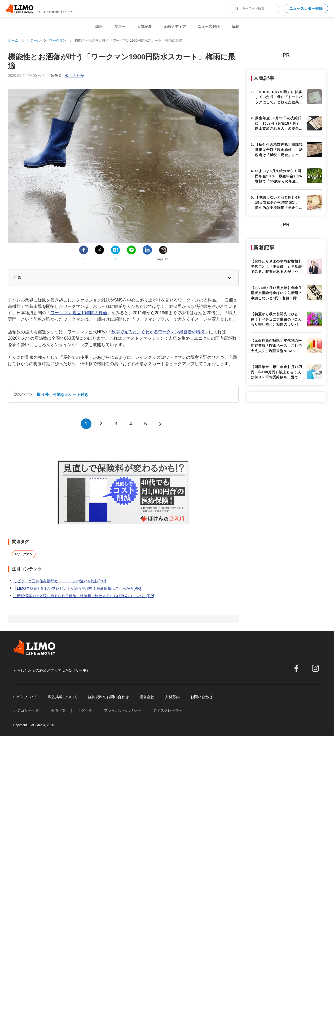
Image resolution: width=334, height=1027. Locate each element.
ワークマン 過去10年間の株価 (78, 336)
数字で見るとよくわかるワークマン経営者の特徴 (158, 355)
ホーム (13, 40)
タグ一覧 (84, 933)
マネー (119, 26)
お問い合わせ (201, 919)
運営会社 (146, 919)
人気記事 (144, 26)
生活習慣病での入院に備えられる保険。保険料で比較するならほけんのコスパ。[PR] (83, 752)
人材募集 (172, 919)
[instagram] (315, 891)
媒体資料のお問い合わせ (108, 919)
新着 (235, 26)
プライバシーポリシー (122, 933)
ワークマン (57, 40)
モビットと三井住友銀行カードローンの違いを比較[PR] (59, 737)
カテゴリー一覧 (26, 933)
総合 (99, 26)
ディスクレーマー (168, 933)
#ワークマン (24, 711)
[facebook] (296, 891)
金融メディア (175, 26)
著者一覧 (58, 933)
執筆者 (67, 75)
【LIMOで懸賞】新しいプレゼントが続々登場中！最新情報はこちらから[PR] (77, 745)
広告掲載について (62, 919)
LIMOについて (25, 919)
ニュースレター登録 (306, 8)
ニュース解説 (208, 26)
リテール (34, 40)
